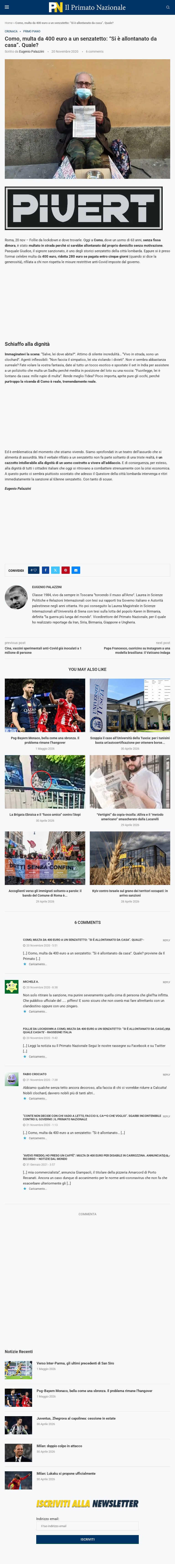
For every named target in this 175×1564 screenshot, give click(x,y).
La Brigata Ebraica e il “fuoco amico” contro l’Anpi (45, 814)
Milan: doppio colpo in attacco (61, 1446)
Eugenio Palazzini (31, 51)
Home (9, 23)
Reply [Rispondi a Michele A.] (166, 982)
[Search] (168, 7)
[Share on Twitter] (55, 570)
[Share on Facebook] (45, 570)
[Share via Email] (76, 570)
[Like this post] (35, 570)
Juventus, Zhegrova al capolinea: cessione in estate (79, 1418)
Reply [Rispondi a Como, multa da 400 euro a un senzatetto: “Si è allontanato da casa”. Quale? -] (166, 940)
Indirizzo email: (87, 1524)
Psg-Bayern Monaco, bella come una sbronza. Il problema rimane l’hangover (99, 1391)
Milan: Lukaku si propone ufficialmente (68, 1474)
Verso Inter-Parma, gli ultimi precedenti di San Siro (78, 1363)
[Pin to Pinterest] (66, 570)
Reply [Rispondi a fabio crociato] (166, 1075)
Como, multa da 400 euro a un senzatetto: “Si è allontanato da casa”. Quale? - (83, 939)
